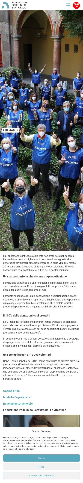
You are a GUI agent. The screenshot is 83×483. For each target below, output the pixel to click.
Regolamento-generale (18, 403)
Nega (41, 466)
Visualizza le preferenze (41, 475)
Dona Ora (76, 5)
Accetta (41, 458)
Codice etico (11, 391)
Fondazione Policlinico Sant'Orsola (14, 5)
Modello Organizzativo (17, 397)
